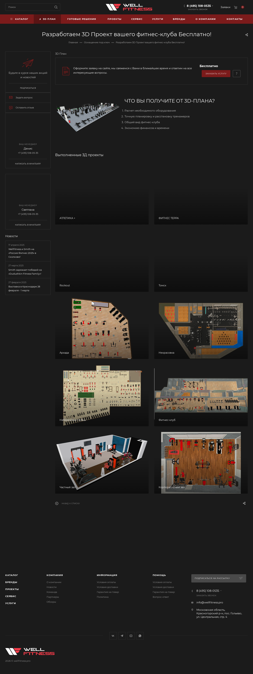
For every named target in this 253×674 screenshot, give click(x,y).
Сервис (10, 596)
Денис (28, 148)
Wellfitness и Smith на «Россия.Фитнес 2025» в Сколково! (22, 253)
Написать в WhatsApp (28, 164)
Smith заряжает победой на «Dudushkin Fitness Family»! (25, 271)
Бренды (11, 582)
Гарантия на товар (108, 592)
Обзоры (51, 601)
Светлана (28, 209)
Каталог (11, 575)
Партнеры (53, 596)
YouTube (131, 636)
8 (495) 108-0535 (199, 6)
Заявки (225, 7)
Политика (103, 596)
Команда (52, 592)
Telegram (122, 636)
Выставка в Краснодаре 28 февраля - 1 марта (24, 288)
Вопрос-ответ (161, 596)
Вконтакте (113, 636)
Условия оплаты (106, 582)
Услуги (10, 603)
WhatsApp (140, 636)
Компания (55, 575)
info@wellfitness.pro (209, 602)
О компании (54, 582)
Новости (11, 236)
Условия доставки (107, 587)
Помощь (159, 575)
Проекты (12, 589)
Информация (107, 575)
